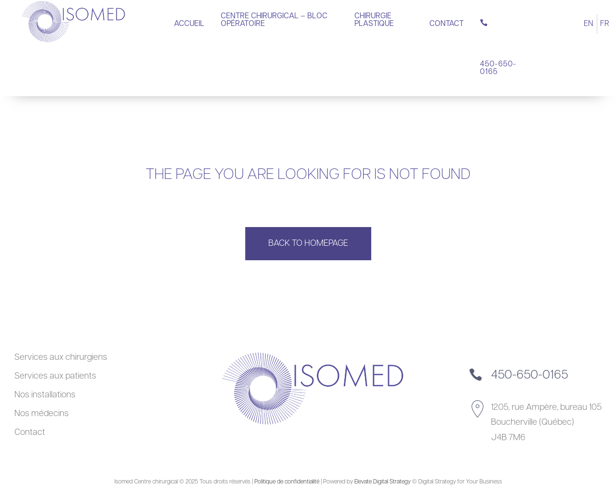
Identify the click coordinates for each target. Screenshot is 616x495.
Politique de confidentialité (286, 482)
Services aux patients (55, 376)
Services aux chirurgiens (60, 357)
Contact (29, 432)
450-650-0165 (529, 375)
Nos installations (44, 395)
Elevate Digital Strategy (382, 482)
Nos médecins (41, 414)
